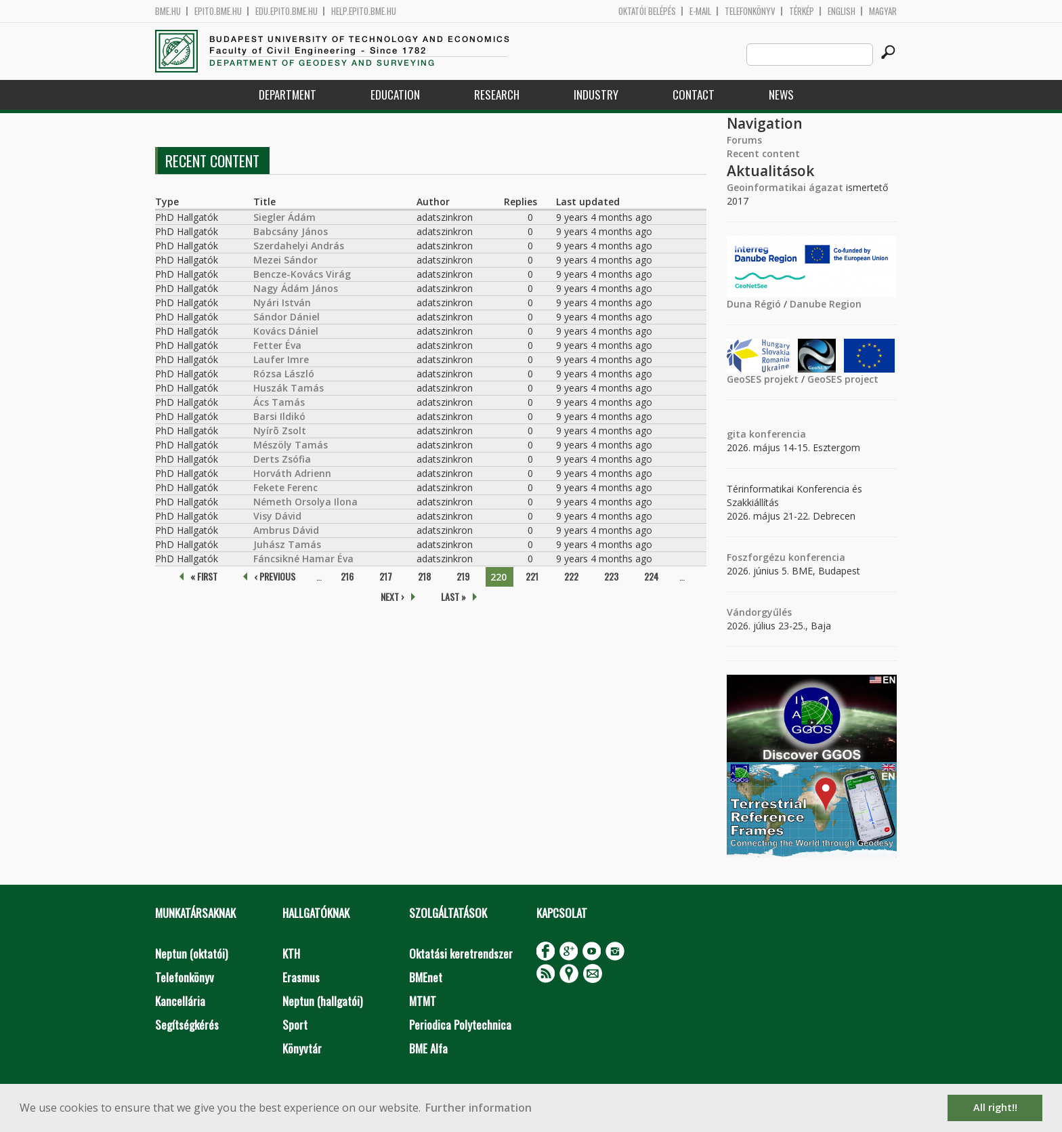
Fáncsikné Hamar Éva (303, 558)
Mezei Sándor (285, 259)
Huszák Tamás (288, 387)
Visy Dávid (277, 515)
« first (203, 576)
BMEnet (425, 977)
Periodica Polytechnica (460, 1024)
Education (395, 94)
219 (462, 576)
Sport (294, 1024)
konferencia (776, 433)
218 (424, 576)
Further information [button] (478, 1107)
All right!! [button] (995, 1107)
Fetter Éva (277, 345)
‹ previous (274, 576)
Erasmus (301, 977)
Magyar (883, 11)
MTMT (422, 1000)
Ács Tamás (279, 402)
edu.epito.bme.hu (286, 11)
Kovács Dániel (285, 330)
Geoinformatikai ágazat (785, 187)
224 (651, 576)
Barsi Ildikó (279, 416)
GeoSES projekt (763, 379)
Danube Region (826, 303)
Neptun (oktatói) (191, 953)
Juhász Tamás (287, 544)
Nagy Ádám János (295, 288)
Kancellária (180, 1000)
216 (347, 576)
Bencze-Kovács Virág (302, 274)
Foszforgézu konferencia (786, 557)
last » (453, 596)
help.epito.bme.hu (363, 11)
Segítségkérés (187, 1024)
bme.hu (168, 11)
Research (496, 94)
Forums (744, 139)
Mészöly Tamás (290, 444)
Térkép (801, 11)
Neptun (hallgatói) (322, 1000)
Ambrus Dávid (286, 530)
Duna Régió (754, 303)
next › (392, 596)
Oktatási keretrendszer (461, 953)
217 (385, 576)
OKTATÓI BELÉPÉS (647, 11)
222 (571, 576)
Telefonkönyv (750, 11)
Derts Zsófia (282, 459)
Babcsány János (290, 231)
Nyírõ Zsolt (279, 430)
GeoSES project (842, 379)
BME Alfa (428, 1048)
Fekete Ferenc (285, 487)
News (781, 94)
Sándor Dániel (286, 316)
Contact (694, 94)
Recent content (763, 153)
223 (611, 576)
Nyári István (282, 302)
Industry (596, 94)
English (841, 11)
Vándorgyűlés (759, 612)
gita (736, 433)
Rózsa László (283, 373)
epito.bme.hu (218, 11)
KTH (291, 953)
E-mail (700, 11)
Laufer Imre (281, 359)
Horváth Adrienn (292, 473)
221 (532, 576)
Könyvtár (302, 1048)
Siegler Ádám (284, 217)
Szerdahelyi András (298, 245)
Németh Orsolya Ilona (305, 501)
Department (287, 94)
